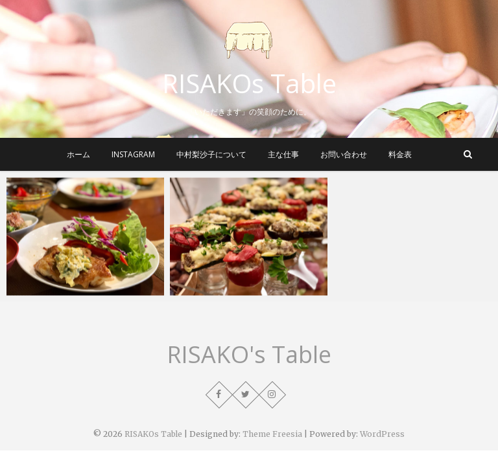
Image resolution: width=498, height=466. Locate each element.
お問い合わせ (343, 154)
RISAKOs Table (249, 83)
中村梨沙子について (211, 154)
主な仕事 (283, 154)
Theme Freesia (272, 434)
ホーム (78, 154)
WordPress (382, 434)
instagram (133, 154)
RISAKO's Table (249, 354)
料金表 (400, 154)
